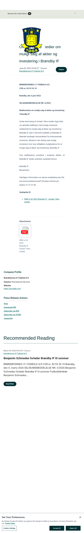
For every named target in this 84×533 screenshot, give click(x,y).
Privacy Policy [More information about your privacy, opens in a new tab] (10, 524)
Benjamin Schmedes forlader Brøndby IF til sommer (36, 358)
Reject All (73, 529)
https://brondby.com (12, 289)
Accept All (56, 529)
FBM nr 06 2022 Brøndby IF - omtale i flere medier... (24, 246)
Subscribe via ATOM (12, 315)
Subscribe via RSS (11, 311)
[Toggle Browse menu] (75, 13)
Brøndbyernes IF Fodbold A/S (31, 71)
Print (6, 304)
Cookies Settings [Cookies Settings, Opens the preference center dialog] (9, 529)
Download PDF (10, 307)
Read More (10, 384)
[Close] (80, 518)
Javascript (8, 318)
